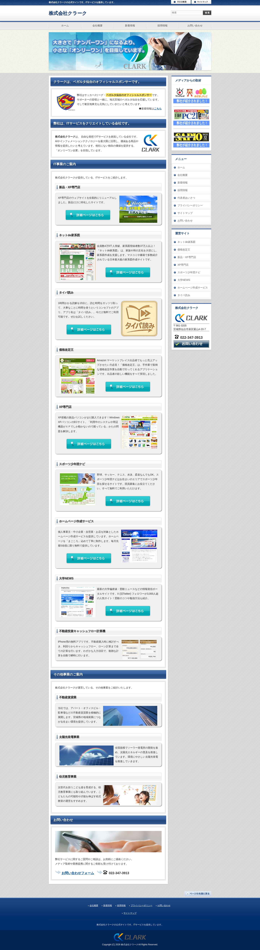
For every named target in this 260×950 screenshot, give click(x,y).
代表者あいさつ (186, 197)
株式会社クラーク (68, 13)
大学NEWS (183, 279)
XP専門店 (182, 264)
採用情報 (162, 25)
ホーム (65, 25)
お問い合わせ (195, 25)
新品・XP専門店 (186, 257)
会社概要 (97, 25)
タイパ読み (183, 295)
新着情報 (130, 25)
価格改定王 (183, 249)
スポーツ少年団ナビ (188, 272)
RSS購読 (181, 2)
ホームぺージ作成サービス (192, 287)
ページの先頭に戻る (198, 893)
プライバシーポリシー (190, 205)
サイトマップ (201, 2)
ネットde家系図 (186, 241)
